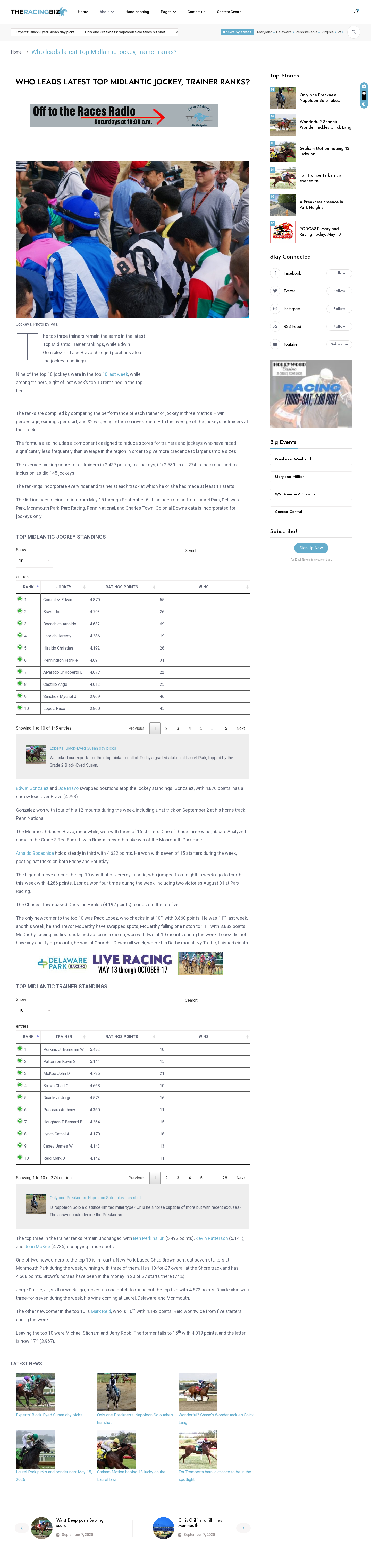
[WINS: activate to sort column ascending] (203, 587)
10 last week (115, 374)
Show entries (34, 563)
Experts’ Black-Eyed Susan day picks (31, 32)
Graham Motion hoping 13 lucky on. (324, 151)
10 (26, 708)
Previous (136, 728)
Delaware (284, 32)
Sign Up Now (311, 548)
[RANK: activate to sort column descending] (28, 587)
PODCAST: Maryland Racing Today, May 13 (320, 231)
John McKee (37, 1246)
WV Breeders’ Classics (295, 494)
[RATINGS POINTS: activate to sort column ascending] (122, 587)
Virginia (327, 32)
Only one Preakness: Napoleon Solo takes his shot (111, 32)
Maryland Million (290, 476)
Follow (339, 273)
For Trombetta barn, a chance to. (320, 178)
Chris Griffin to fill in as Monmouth (200, 1523)
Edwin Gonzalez (32, 788)
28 (225, 1178)
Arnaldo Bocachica (35, 853)
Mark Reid (101, 1311)
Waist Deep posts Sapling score (80, 1523)
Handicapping (137, 12)
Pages (166, 12)
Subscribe (339, 344)
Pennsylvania (306, 32)
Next (241, 728)
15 (225, 728)
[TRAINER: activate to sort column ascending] (63, 1036)
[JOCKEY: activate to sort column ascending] (63, 587)
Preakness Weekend (293, 459)
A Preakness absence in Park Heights (321, 204)
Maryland (264, 32)
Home (83, 12)
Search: (217, 550)
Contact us (196, 12)
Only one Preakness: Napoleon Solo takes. (320, 97)
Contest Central (230, 12)
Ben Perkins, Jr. (148, 1238)
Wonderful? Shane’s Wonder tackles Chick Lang (325, 124)
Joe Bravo (68, 788)
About (104, 12)
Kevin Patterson (212, 1238)
